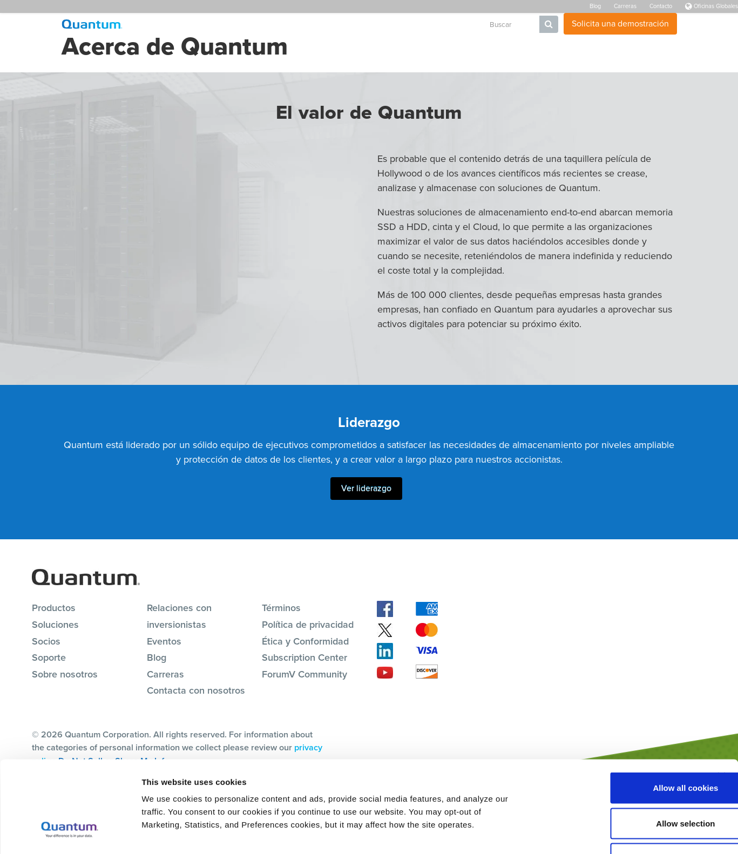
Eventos (164, 641)
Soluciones (283, 24)
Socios (413, 24)
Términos (281, 607)
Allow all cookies (620, 712)
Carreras (625, 6)
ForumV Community (304, 674)
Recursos (332, 24)
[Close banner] (721, 700)
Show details (566, 832)
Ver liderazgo (366, 488)
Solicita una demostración (620, 23)
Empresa (453, 24)
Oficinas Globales (711, 6)
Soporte (375, 24)
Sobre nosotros (65, 674)
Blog (595, 6)
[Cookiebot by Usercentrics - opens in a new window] (70, 833)
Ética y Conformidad (305, 641)
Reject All (620, 783)
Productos (233, 24)
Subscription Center (304, 657)
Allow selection (620, 748)
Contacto (660, 6)
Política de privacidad (308, 624)
